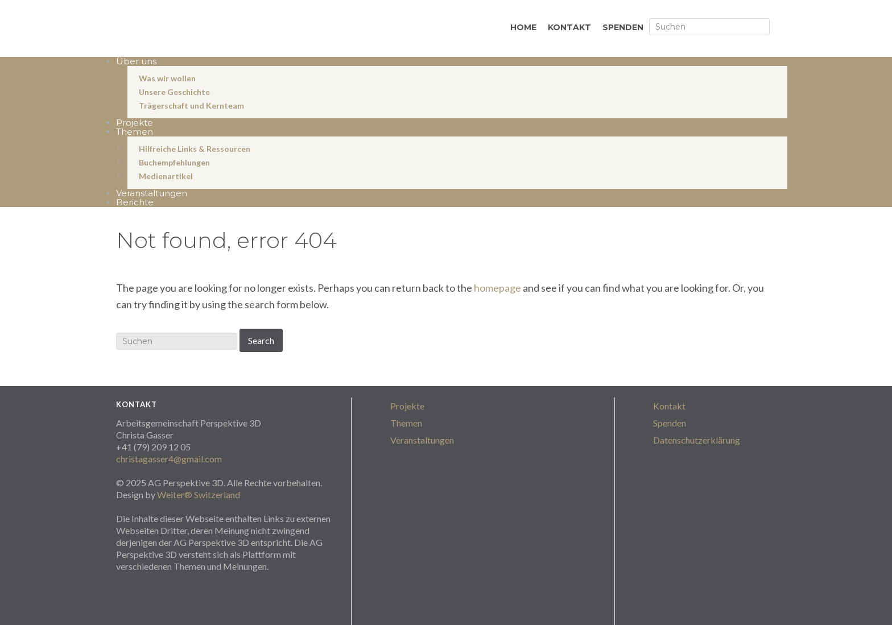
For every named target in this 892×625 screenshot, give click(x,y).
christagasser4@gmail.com (169, 458)
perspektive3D (235, 29)
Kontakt (669, 405)
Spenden (669, 422)
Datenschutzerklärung (696, 439)
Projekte (407, 405)
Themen (406, 422)
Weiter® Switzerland (198, 494)
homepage (497, 288)
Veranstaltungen (422, 439)
